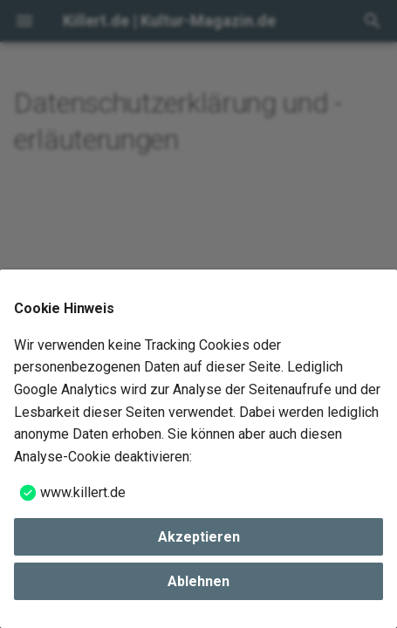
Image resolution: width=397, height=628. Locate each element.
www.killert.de (83, 492)
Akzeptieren (199, 537)
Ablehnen (198, 581)
